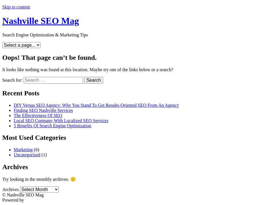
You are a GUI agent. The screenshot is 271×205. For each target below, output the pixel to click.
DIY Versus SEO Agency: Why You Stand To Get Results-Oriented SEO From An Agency (96, 105)
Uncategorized (27, 154)
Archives (10, 189)
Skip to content (16, 7)
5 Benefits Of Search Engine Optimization (52, 125)
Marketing (23, 149)
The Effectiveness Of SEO (38, 115)
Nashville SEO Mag (40, 21)
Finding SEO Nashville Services (43, 110)
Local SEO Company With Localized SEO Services (61, 120)
